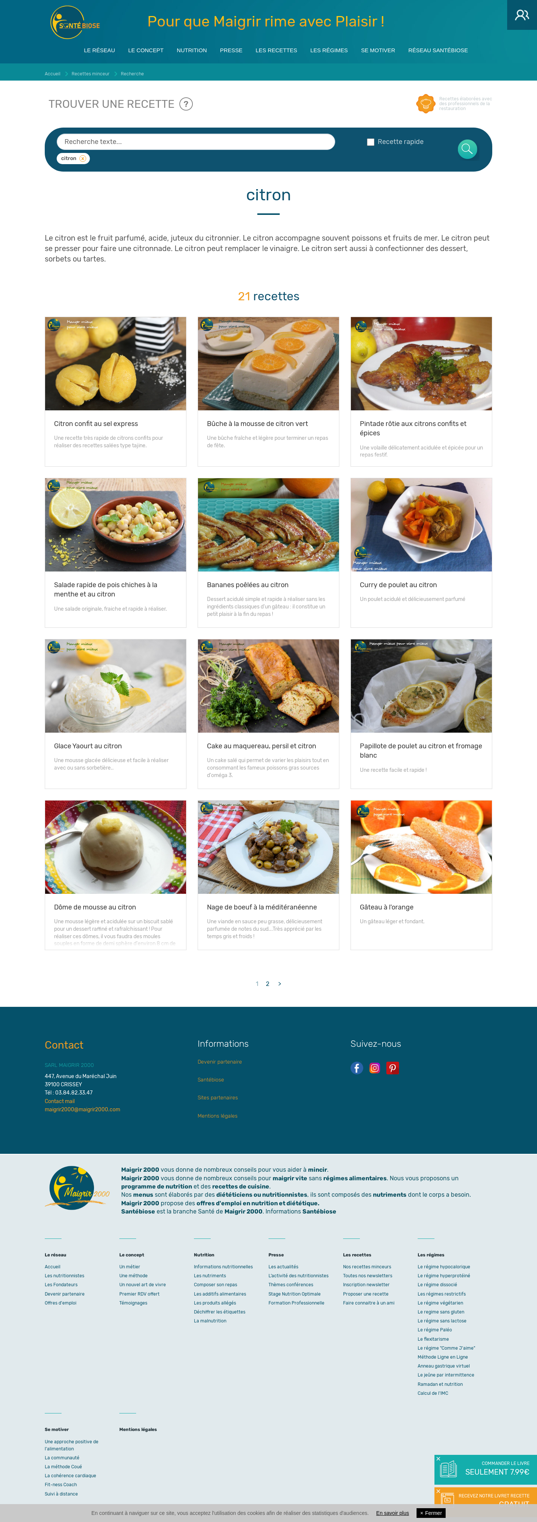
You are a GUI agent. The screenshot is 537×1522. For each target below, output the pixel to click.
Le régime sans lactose (442, 1318)
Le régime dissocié (437, 1282)
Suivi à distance (61, 1491)
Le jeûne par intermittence (446, 1372)
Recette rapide (395, 139)
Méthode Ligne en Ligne (443, 1354)
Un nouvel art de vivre (142, 1282)
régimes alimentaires (355, 1175)
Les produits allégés (215, 1300)
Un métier (129, 1263)
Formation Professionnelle (296, 1300)
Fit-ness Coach (61, 1482)
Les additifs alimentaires (220, 1291)
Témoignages (133, 1300)
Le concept (134, 49)
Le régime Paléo (435, 1327)
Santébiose (211, 1077)
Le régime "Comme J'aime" (446, 1345)
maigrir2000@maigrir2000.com (82, 1106)
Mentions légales (218, 1113)
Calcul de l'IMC (433, 1390)
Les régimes (334, 49)
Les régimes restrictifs (442, 1291)
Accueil (52, 1263)
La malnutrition (210, 1318)
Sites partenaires (218, 1095)
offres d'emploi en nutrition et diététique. (258, 1200)
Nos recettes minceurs (367, 1263)
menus (143, 1192)
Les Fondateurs (61, 1282)
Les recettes (276, 49)
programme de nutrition (156, 1183)
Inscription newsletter (366, 1282)
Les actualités (283, 1263)
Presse (227, 49)
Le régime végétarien (440, 1300)
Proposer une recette (366, 1291)
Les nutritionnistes (64, 1272)
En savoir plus (392, 1513)
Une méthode (133, 1272)
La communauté (62, 1454)
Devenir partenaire (220, 1059)
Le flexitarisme (433, 1336)
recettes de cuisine (240, 1183)
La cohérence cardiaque (70, 1472)
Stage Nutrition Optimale (294, 1291)
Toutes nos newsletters (367, 1272)
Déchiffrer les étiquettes (219, 1309)
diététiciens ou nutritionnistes (261, 1192)
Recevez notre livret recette (493, 1501)
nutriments (389, 1192)
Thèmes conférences (290, 1282)
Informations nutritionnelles (223, 1263)
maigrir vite (290, 1175)
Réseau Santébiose (453, 49)
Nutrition (184, 49)
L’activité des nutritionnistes (298, 1272)
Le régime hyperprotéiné (444, 1272)
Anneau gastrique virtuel (444, 1363)
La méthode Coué (63, 1463)
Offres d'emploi (60, 1300)
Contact (64, 1042)
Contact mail (60, 1098)
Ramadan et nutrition (440, 1381)
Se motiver (388, 49)
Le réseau (83, 49)
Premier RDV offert (139, 1291)
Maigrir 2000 (75, 22)
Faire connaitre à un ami (369, 1300)
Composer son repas (215, 1282)
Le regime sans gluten (441, 1309)
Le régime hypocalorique (444, 1263)
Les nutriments (210, 1272)
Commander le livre (497, 1469)
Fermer (431, 1513)
